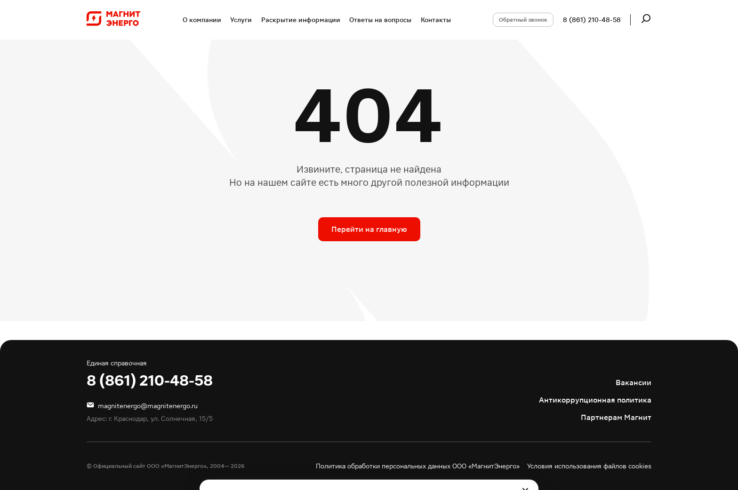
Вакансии (633, 382)
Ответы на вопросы (380, 20)
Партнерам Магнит (616, 417)
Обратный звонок (523, 19)
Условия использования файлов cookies (589, 466)
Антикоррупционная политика (595, 399)
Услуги (241, 20)
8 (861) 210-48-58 (592, 20)
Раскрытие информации (300, 20)
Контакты (436, 20)
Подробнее (492, 457)
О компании (202, 20)
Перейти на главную (369, 229)
